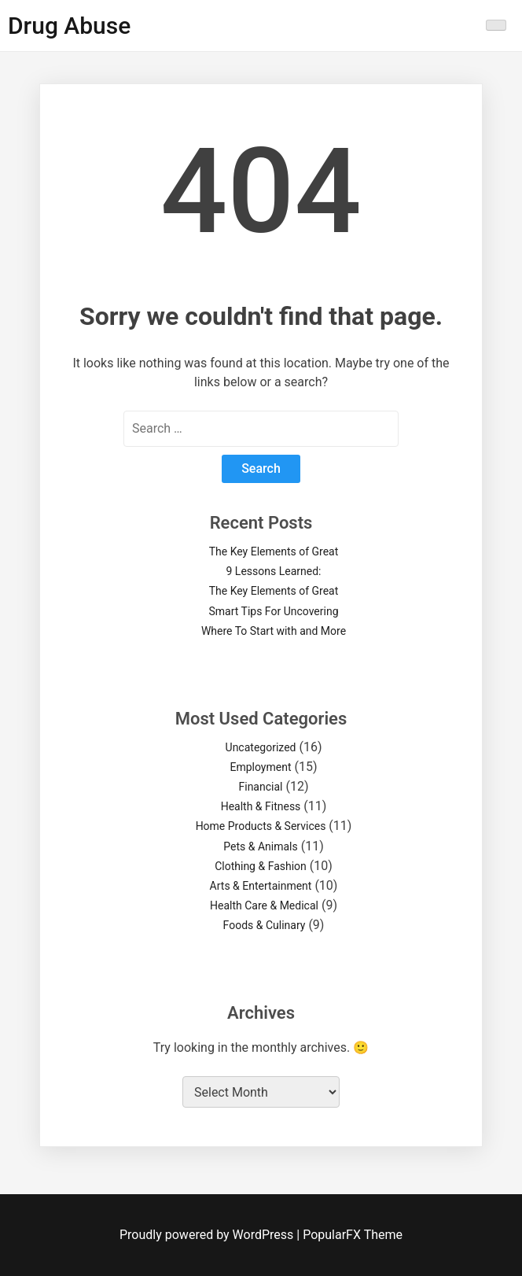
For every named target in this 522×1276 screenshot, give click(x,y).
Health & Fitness (261, 806)
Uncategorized (261, 747)
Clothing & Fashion (261, 866)
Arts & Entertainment (261, 886)
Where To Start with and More (273, 631)
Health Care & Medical (264, 905)
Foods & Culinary (264, 925)
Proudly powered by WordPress (207, 1234)
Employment (260, 767)
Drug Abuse (69, 25)
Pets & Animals (260, 846)
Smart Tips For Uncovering (273, 611)
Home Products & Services (261, 826)
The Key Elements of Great (274, 551)
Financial (261, 786)
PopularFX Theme (353, 1234)
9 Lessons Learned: (274, 571)
